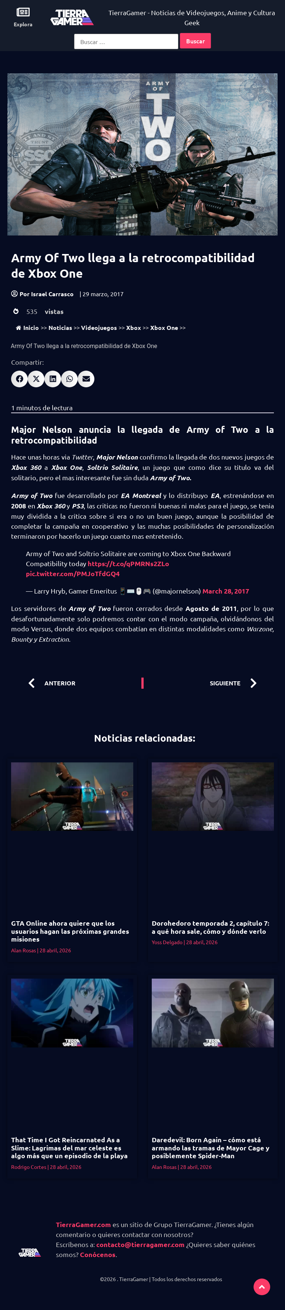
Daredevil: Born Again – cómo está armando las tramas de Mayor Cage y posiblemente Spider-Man (210, 1147)
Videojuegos (99, 327)
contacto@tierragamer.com (140, 1244)
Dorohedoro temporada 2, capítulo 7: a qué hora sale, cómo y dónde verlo (210, 927)
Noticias (60, 327)
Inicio (27, 327)
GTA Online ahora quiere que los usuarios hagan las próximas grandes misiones (70, 931)
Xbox (133, 327)
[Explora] (23, 12)
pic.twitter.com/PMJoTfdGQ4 (73, 573)
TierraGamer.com (83, 1224)
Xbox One (164, 327)
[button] (19, 379)
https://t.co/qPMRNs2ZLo (128, 563)
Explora (23, 24)
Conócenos (97, 1254)
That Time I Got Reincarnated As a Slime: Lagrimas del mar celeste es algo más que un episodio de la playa (69, 1147)
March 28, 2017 (225, 591)
